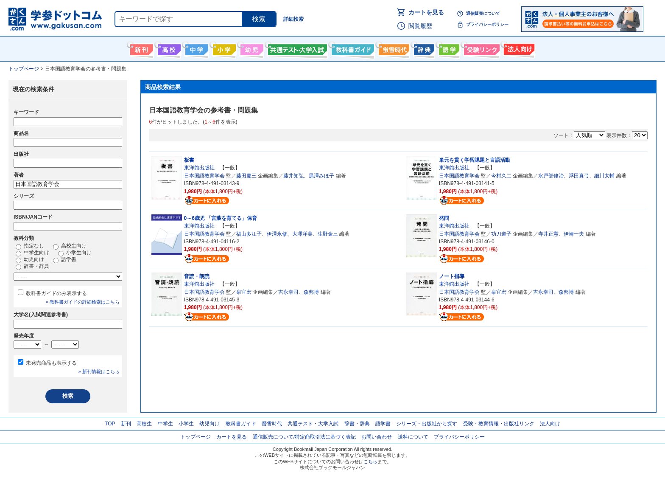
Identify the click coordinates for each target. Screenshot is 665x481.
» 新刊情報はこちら (99, 371)
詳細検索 (293, 19)
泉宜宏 (243, 292)
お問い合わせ (376, 437)
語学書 (448, 48)
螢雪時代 (393, 48)
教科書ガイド (351, 48)
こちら (370, 461)
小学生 (186, 424)
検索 (258, 19)
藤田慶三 (246, 176)
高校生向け (168, 48)
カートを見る (426, 12)
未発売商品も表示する (51, 363)
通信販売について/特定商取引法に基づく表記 (304, 437)
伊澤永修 (277, 234)
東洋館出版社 (199, 168)
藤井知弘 (293, 176)
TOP (110, 424)
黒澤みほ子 (321, 176)
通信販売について (483, 13)
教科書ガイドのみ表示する (56, 293)
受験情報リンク (480, 48)
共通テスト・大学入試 (296, 48)
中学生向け (196, 48)
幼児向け (251, 48)
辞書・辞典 (32, 266)
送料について (413, 437)
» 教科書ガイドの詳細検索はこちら (83, 301)
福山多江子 (249, 234)
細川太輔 (604, 176)
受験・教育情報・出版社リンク (498, 424)
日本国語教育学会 (204, 176)
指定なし (30, 246)
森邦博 (311, 292)
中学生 (165, 424)
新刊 (126, 424)
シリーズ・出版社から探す (426, 424)
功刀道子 (501, 234)
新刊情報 (140, 48)
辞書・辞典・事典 (423, 48)
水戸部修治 (551, 176)
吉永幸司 (288, 292)
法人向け (518, 48)
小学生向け (223, 48)
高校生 (144, 424)
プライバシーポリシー (487, 24)
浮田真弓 (579, 176)
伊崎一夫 (574, 234)
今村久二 (501, 176)
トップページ (195, 437)
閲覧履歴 (420, 26)
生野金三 (328, 234)
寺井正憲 (548, 234)
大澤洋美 (302, 234)
